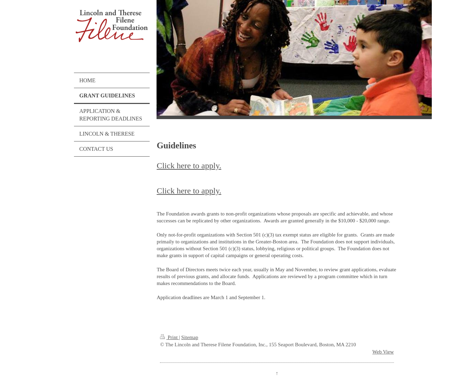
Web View (383, 352)
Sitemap (189, 337)
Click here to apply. (189, 165)
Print (169, 337)
